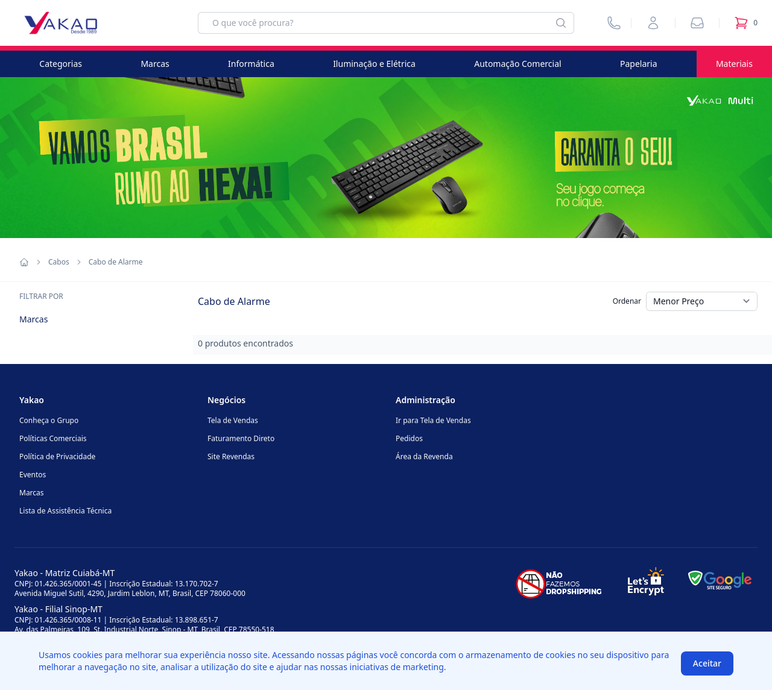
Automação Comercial (517, 63)
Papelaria (638, 63)
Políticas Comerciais (52, 438)
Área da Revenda (424, 456)
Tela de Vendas (232, 420)
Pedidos (409, 438)
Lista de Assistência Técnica (65, 511)
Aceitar (707, 663)
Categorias (60, 63)
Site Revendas (231, 456)
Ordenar (627, 301)
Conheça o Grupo (48, 420)
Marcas (155, 63)
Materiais (734, 63)
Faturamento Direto (240, 438)
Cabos (58, 262)
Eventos (32, 474)
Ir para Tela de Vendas (433, 420)
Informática (251, 63)
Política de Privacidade (57, 456)
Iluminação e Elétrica (374, 63)
